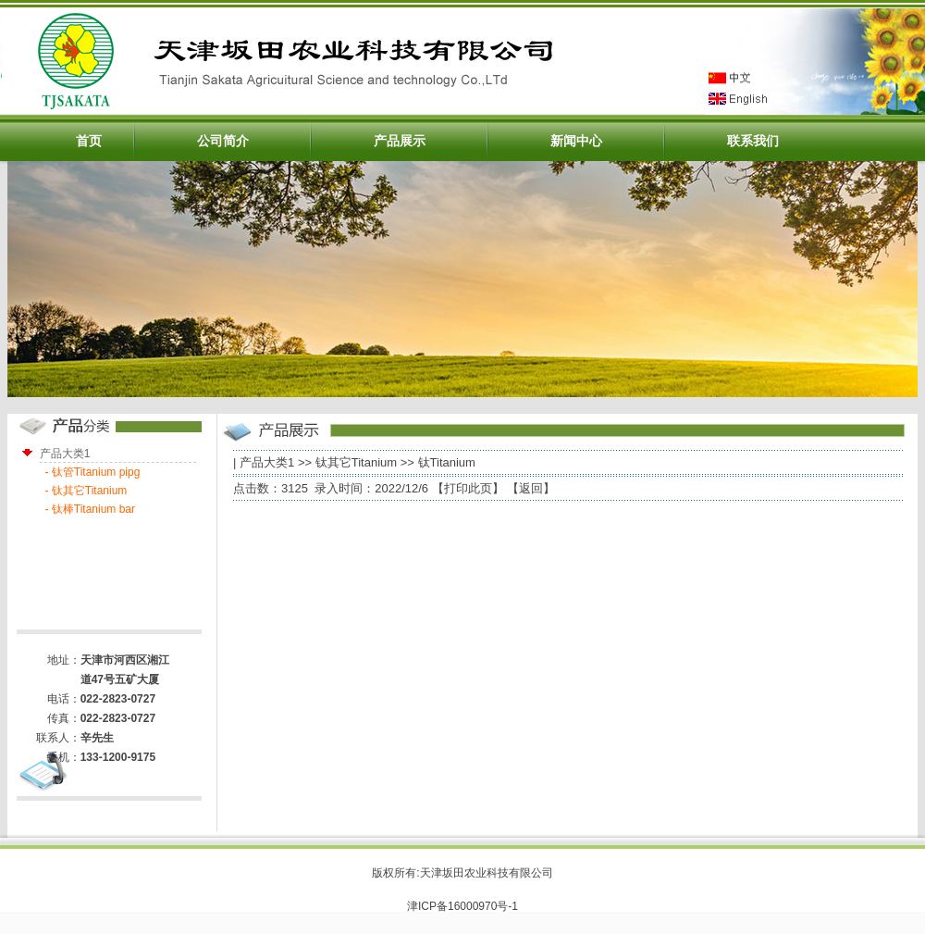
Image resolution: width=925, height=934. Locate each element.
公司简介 (223, 140)
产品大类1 (267, 462)
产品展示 (400, 140)
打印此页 (468, 488)
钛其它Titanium (356, 462)
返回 (531, 488)
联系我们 (753, 140)
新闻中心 (576, 140)
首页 (89, 140)
